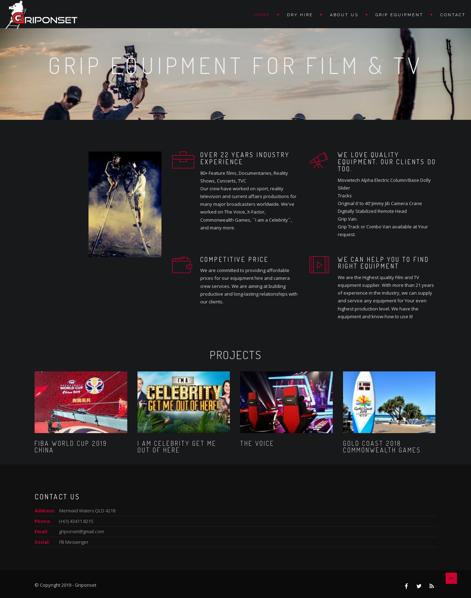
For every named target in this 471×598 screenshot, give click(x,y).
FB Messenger (73, 542)
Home (262, 15)
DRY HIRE (300, 15)
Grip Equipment (399, 15)
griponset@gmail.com (81, 531)
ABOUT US (344, 15)
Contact (453, 15)
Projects (235, 354)
